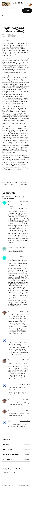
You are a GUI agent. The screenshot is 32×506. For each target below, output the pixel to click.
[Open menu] (3, 15)
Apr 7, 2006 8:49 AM (25, 201)
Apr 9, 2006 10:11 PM (25, 399)
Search (27, 10)
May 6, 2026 (27, 459)
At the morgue (7, 459)
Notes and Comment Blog (8, 36)
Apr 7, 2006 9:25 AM (25, 256)
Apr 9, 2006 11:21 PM (25, 421)
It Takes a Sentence (24, 183)
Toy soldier (6, 444)
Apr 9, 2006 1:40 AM (25, 311)
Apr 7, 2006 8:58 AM (21, 247)
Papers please (7, 449)
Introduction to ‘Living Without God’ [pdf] (9, 183)
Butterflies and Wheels (11, 469)
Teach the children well (10, 454)
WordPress (27, 485)
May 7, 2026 (27, 444)
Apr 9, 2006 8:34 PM (25, 384)
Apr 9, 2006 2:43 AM (25, 339)
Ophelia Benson (12, 35)
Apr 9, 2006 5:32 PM (25, 360)
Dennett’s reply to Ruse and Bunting (15, 44)
